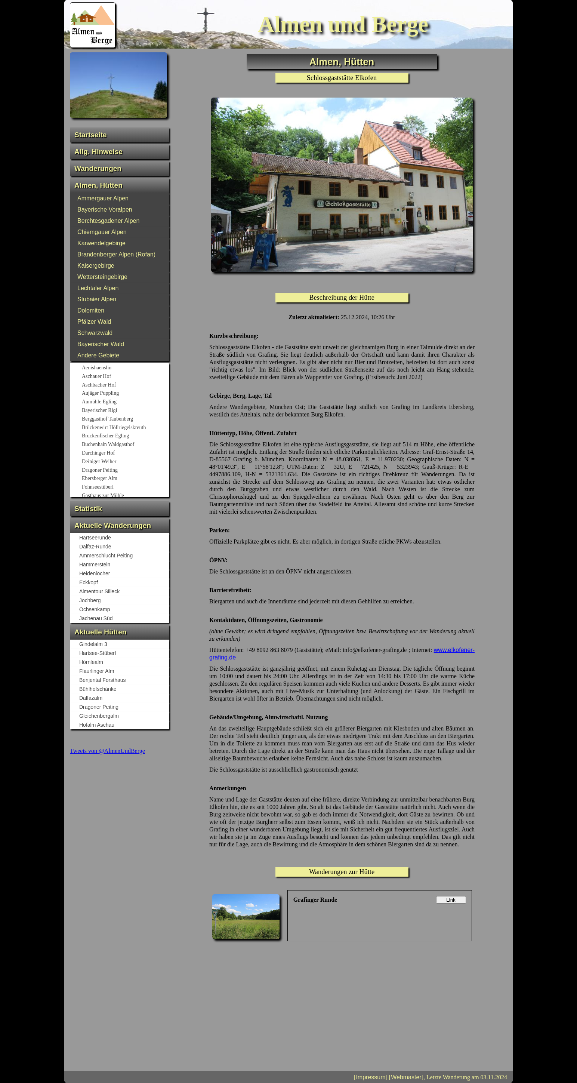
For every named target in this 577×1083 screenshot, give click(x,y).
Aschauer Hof (125, 376)
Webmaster (406, 1077)
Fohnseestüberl (125, 487)
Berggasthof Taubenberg (125, 419)
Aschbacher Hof (125, 385)
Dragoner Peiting (125, 470)
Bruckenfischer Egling (125, 436)
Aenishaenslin (125, 368)
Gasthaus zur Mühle (125, 496)
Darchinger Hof (125, 453)
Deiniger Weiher (125, 462)
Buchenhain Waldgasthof (125, 444)
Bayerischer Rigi (125, 410)
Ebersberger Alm (125, 479)
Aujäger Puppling (125, 393)
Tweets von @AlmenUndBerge (107, 751)
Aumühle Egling (125, 402)
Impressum (370, 1077)
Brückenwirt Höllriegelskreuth (125, 428)
